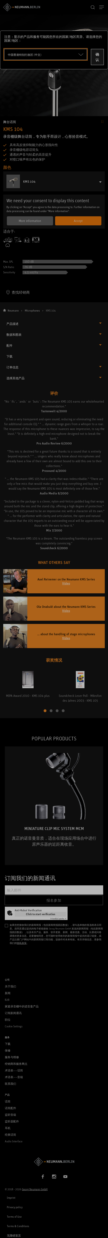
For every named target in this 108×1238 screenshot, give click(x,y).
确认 (97, 57)
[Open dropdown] (45, 54)
